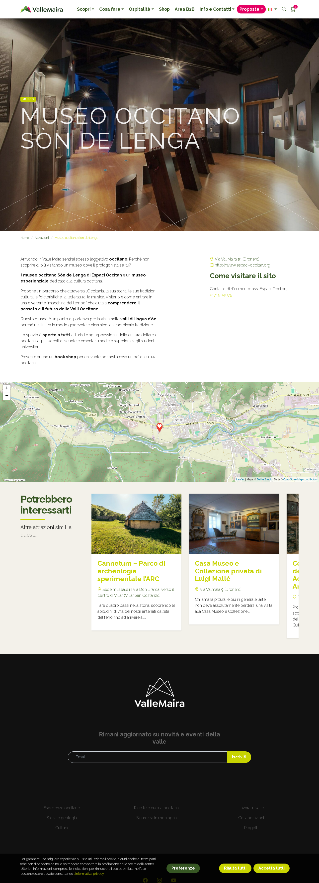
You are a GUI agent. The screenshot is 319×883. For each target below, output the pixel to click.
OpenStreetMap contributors (300, 479)
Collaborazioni (251, 817)
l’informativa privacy (89, 881)
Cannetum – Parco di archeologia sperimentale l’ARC (132, 571)
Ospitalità (139, 9)
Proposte (249, 9)
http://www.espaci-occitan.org (242, 265)
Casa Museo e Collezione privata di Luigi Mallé (229, 571)
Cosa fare (109, 9)
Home (24, 238)
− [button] (6, 396)
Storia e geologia (62, 817)
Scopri (83, 9)
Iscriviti (239, 757)
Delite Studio (264, 479)
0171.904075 (221, 294)
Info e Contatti (215, 9)
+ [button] (6, 388)
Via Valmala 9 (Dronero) (220, 589)
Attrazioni (42, 238)
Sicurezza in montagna (156, 817)
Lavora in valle (251, 807)
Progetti (251, 827)
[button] (272, 9)
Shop (164, 9)
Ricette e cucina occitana (156, 807)
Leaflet (240, 479)
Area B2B (185, 9)
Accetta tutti (271, 875)
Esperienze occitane (62, 807)
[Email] (147, 757)
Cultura (61, 827)
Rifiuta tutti (235, 875)
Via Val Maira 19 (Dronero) (237, 259)
